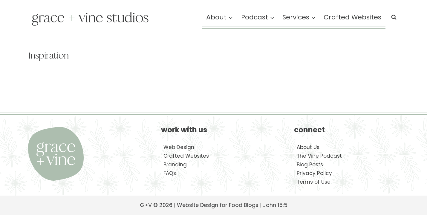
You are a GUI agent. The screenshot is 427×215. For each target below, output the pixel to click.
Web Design (178, 147)
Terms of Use (313, 181)
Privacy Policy (314, 173)
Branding (175, 164)
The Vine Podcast (319, 155)
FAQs (169, 173)
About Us (308, 147)
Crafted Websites (352, 17)
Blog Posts (310, 164)
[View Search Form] (393, 17)
